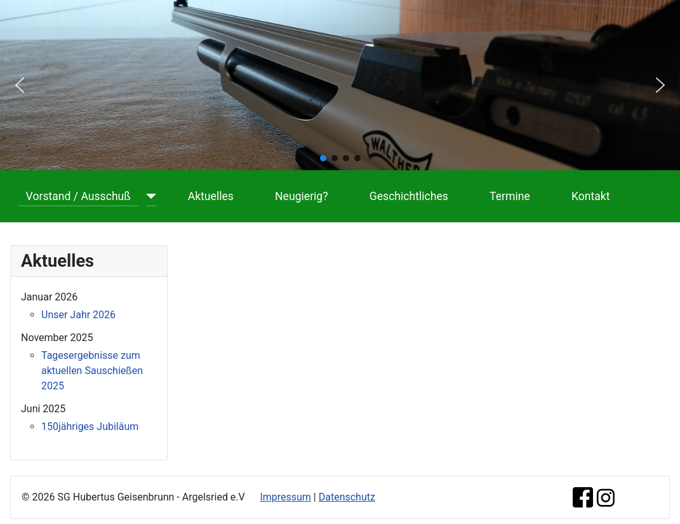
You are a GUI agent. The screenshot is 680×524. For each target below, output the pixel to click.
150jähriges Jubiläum (89, 426)
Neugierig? (301, 196)
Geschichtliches (409, 196)
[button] (20, 85)
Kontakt (590, 196)
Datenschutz (347, 497)
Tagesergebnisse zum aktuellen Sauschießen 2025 (92, 370)
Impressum (285, 497)
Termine (510, 196)
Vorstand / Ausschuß (78, 196)
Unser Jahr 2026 (78, 315)
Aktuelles (211, 196)
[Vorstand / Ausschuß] (148, 196)
